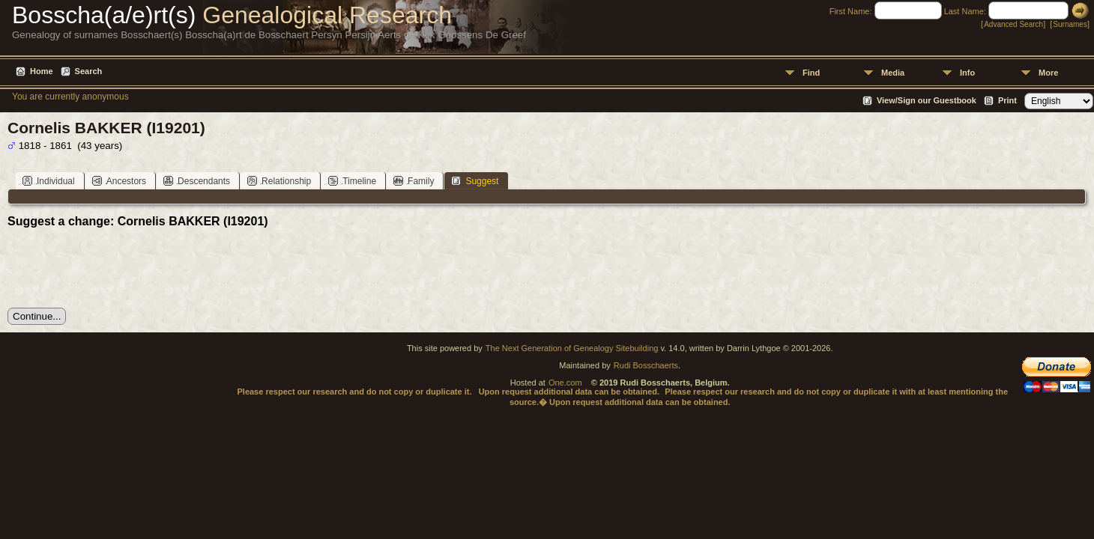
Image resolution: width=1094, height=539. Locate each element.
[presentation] (121, 268)
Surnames (1070, 24)
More (1048, 72)
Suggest (474, 180)
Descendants (196, 180)
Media (892, 72)
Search (89, 71)
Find (811, 72)
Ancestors (119, 180)
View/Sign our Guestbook (926, 100)
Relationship (279, 180)
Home (41, 71)
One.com (565, 382)
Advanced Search (1013, 24)
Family (413, 180)
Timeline (352, 180)
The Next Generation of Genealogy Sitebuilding (572, 348)
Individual (48, 180)
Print (1007, 100)
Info (967, 72)
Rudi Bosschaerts (646, 365)
